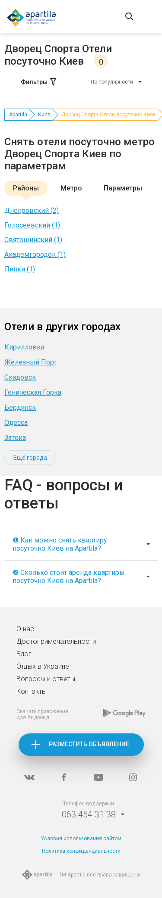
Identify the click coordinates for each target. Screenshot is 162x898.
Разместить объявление (89, 744)
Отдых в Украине (42, 666)
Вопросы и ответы (45, 679)
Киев (44, 115)
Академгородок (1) (35, 254)
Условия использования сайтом (81, 839)
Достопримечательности (56, 641)
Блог (24, 654)
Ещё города (30, 457)
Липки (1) (19, 269)
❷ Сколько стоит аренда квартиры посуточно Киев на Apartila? (69, 576)
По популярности (112, 82)
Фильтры (39, 82)
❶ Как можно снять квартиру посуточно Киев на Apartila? (60, 544)
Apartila (18, 115)
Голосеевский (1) (32, 225)
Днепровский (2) (31, 210)
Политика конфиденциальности (81, 851)
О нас (25, 629)
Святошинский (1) (33, 240)
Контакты (31, 691)
